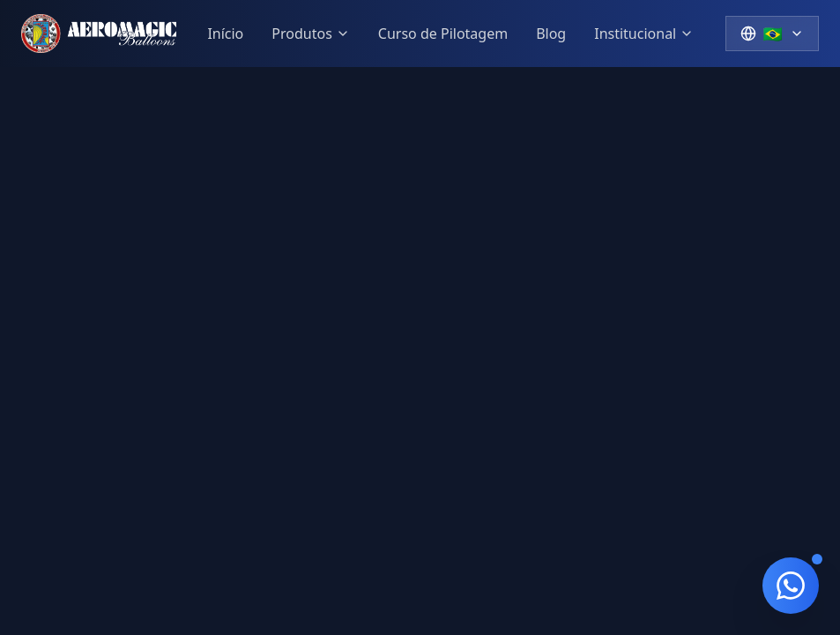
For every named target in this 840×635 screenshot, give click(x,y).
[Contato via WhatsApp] (790, 585)
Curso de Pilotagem (443, 33)
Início (225, 33)
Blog (551, 33)
